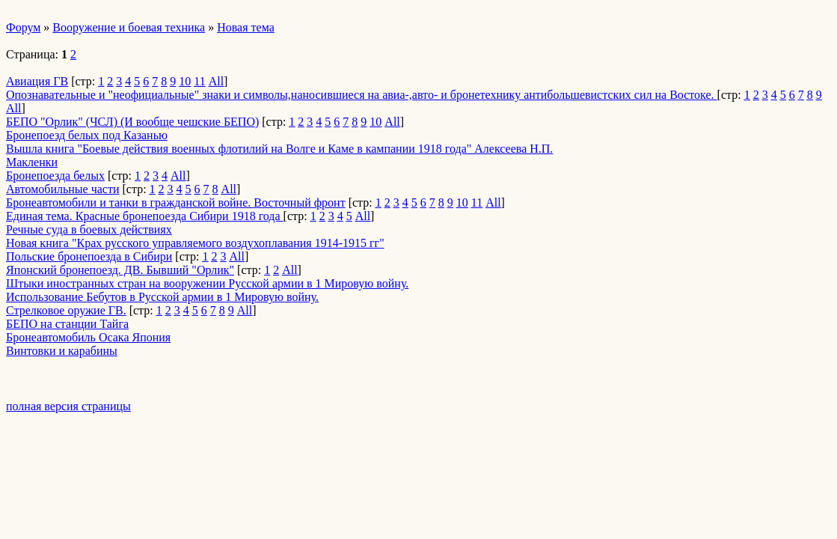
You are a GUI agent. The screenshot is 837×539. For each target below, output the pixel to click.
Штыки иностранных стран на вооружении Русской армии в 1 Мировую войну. (207, 283)
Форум (23, 27)
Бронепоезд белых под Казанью (87, 135)
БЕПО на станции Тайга (67, 323)
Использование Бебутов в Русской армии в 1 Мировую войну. (162, 296)
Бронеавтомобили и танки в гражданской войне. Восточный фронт (176, 202)
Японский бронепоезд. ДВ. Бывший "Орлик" (120, 270)
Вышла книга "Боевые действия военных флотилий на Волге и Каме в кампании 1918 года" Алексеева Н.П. (279, 148)
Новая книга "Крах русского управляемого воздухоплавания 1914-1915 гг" (195, 243)
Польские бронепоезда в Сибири (89, 256)
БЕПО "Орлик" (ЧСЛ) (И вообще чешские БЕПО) (132, 121)
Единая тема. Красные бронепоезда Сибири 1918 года (144, 216)
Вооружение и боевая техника (128, 27)
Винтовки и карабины (61, 350)
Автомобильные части (63, 189)
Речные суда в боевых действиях (89, 229)
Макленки (32, 162)
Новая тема (246, 27)
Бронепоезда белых (55, 175)
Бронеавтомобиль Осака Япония (88, 337)
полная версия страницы (68, 406)
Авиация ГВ (37, 81)
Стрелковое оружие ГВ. (66, 310)
